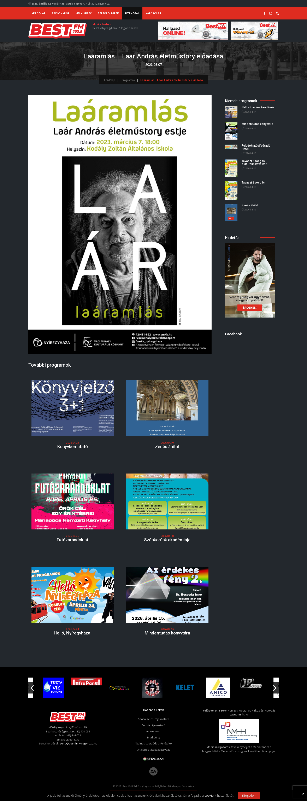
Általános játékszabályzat (153, 749)
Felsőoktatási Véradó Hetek (256, 147)
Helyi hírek (83, 13)
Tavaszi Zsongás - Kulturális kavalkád (254, 162)
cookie (209, 795)
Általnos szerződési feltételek (153, 743)
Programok (128, 80)
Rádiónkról (61, 13)
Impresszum (153, 731)
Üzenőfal (132, 13)
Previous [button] (32, 686)
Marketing (153, 737)
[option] (121, 688)
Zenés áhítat (167, 446)
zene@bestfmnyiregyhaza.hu (78, 743)
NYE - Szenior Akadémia (258, 107)
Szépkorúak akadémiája (167, 539)
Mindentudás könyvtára (167, 633)
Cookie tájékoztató (153, 725)
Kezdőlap (38, 13)
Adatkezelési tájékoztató (153, 719)
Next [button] (275, 686)
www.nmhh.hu (239, 714)
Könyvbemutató (72, 446)
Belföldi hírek (108, 13)
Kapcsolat (153, 13)
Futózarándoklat (72, 539)
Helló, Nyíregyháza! (72, 633)
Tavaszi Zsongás (253, 182)
